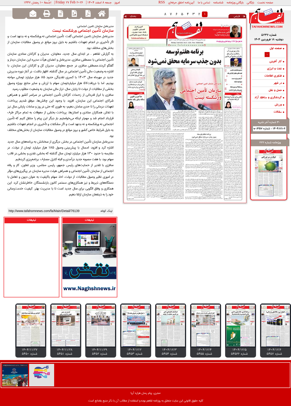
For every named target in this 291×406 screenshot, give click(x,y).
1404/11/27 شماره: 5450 (29, 351)
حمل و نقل (276, 90)
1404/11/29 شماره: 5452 (99, 351)
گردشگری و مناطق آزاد (269, 97)
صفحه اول (277, 48)
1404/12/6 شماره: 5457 (274, 351)
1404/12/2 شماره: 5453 (134, 351)
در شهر (279, 83)
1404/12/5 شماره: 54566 (239, 351)
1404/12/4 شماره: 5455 (204, 351)
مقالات (279, 112)
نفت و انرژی (275, 69)
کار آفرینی (276, 61)
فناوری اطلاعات (274, 76)
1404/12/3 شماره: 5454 (169, 351)
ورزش (279, 105)
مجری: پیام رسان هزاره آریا (145, 393)
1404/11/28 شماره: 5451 (64, 351)
